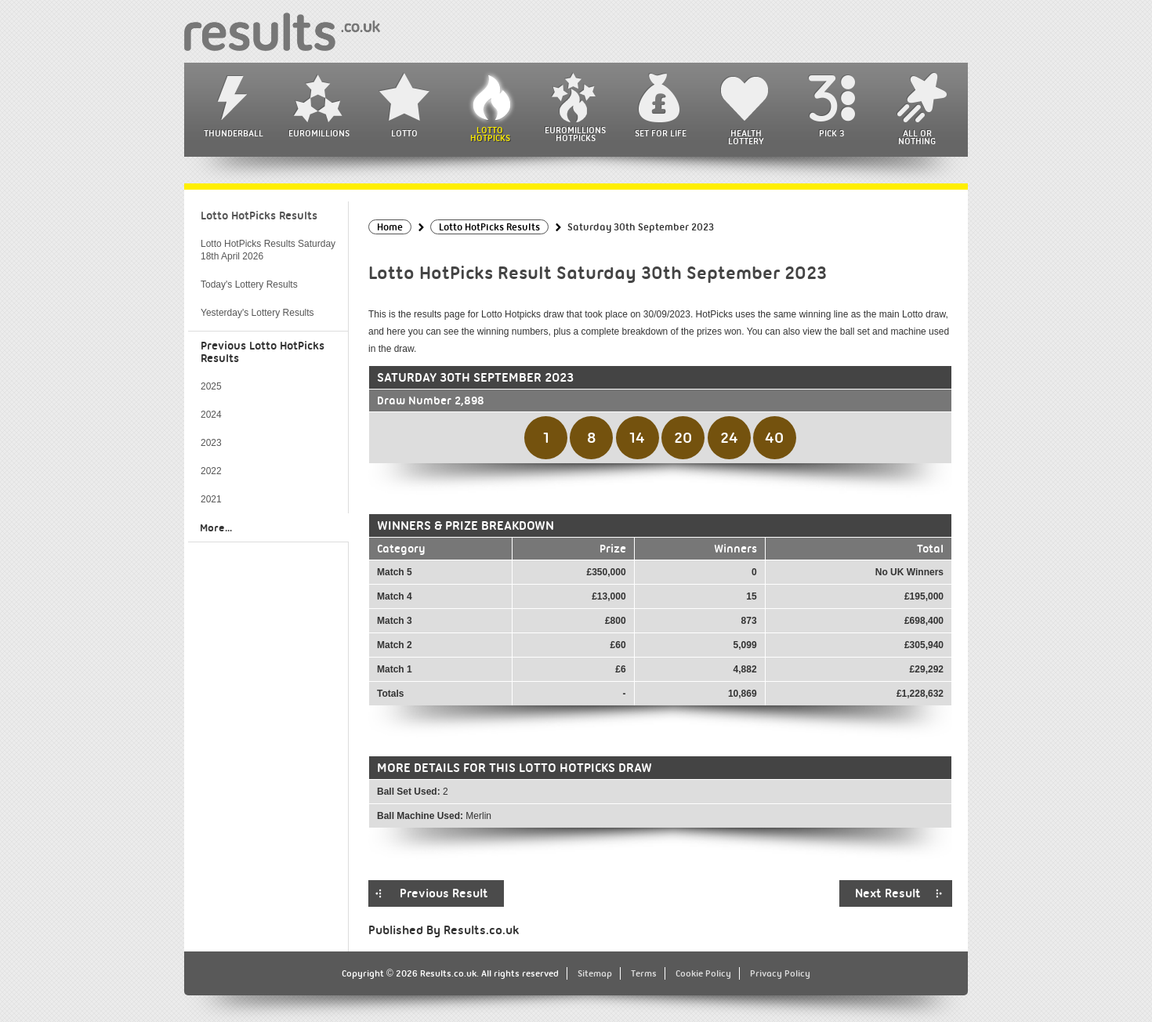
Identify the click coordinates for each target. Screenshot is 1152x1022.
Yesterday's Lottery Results (257, 312)
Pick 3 (831, 133)
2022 (211, 471)
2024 (211, 414)
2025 (211, 386)
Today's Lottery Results (249, 284)
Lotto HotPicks (490, 134)
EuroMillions (319, 133)
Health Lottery (746, 137)
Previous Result (444, 893)
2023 (211, 442)
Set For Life (660, 133)
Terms (644, 973)
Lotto (404, 133)
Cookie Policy (703, 973)
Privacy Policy (780, 973)
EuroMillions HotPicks (575, 134)
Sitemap (595, 973)
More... (216, 527)
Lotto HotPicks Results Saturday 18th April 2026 (268, 250)
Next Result (888, 893)
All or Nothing (917, 137)
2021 (211, 499)
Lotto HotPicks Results (259, 215)
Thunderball (233, 133)
